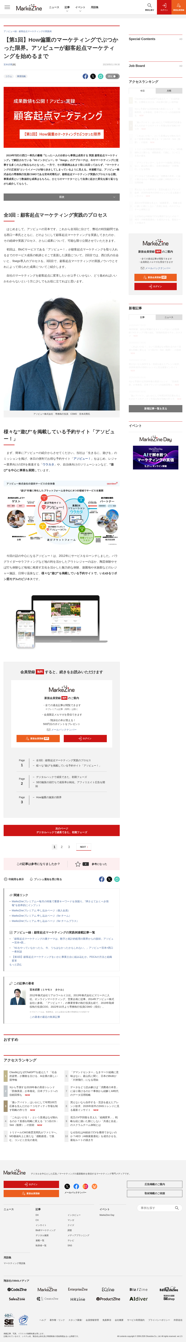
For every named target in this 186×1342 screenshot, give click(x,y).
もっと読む (15, 964)
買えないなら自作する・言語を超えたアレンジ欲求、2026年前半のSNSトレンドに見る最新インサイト (94, 1106)
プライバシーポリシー (159, 1320)
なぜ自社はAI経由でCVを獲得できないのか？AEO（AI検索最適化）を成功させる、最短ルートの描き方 (94, 1136)
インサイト (41, 1225)
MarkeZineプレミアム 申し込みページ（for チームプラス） (45, 921)
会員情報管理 (92, 1320)
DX (37, 1215)
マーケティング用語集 (14, 1263)
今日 (142, 91)
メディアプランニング (78, 1235)
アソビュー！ (82, 458)
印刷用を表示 (14, 879)
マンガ (71, 1220)
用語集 (94, 7)
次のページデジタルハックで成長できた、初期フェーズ (61, 830)
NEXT (84, 847)
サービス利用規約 (136, 1320)
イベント (80, 7)
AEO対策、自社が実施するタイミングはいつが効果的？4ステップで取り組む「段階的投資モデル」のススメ (155, 332)
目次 (87, 197)
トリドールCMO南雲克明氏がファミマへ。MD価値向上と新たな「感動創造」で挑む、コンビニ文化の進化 (34, 1136)
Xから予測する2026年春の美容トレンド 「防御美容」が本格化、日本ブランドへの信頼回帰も (33, 1091)
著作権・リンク (57, 1320)
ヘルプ (42, 1320)
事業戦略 (21, 76)
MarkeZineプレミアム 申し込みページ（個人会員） (41, 910)
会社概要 (119, 1320)
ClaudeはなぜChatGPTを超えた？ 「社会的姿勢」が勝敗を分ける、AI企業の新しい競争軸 (33, 1076)
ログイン (84, 738)
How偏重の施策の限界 (49, 797)
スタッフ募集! (75, 1320)
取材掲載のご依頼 (155, 1193)
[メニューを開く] (7, 7)
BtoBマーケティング (46, 1230)
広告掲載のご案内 (155, 1184)
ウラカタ (48, 464)
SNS (70, 1245)
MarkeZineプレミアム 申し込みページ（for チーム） (41, 915)
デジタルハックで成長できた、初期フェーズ (61, 777)
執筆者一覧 (41, 1245)
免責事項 (106, 1320)
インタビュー (74, 1215)
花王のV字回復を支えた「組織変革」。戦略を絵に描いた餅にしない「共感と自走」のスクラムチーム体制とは (94, 1121)
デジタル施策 (42, 1235)
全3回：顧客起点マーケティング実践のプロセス (63, 760)
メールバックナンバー (62, 729)
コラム (8, 76)
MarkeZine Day (107, 1215)
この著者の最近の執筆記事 (45, 1016)
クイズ (71, 1225)
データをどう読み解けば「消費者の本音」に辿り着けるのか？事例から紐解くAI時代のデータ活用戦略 (94, 1091)
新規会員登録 (37, 738)
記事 (67, 7)
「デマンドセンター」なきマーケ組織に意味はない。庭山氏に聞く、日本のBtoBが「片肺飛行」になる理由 (94, 1076)
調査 (70, 1230)
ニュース (54, 7)
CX (37, 1220)
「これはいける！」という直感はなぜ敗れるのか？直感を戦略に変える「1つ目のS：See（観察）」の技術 (33, 1121)
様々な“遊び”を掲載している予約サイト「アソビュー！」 (68, 765)
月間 (169, 91)
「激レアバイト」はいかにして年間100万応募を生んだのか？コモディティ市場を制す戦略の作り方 (33, 1106)
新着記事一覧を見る (155, 408)
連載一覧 (40, 1240)
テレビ (71, 1240)
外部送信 (178, 1320)
